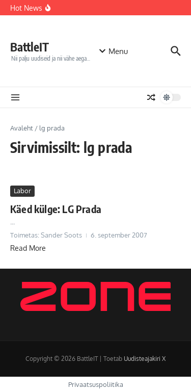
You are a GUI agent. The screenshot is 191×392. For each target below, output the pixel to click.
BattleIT (29, 46)
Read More (28, 248)
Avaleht (21, 128)
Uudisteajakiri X (145, 358)
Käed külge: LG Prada (55, 208)
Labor (22, 191)
